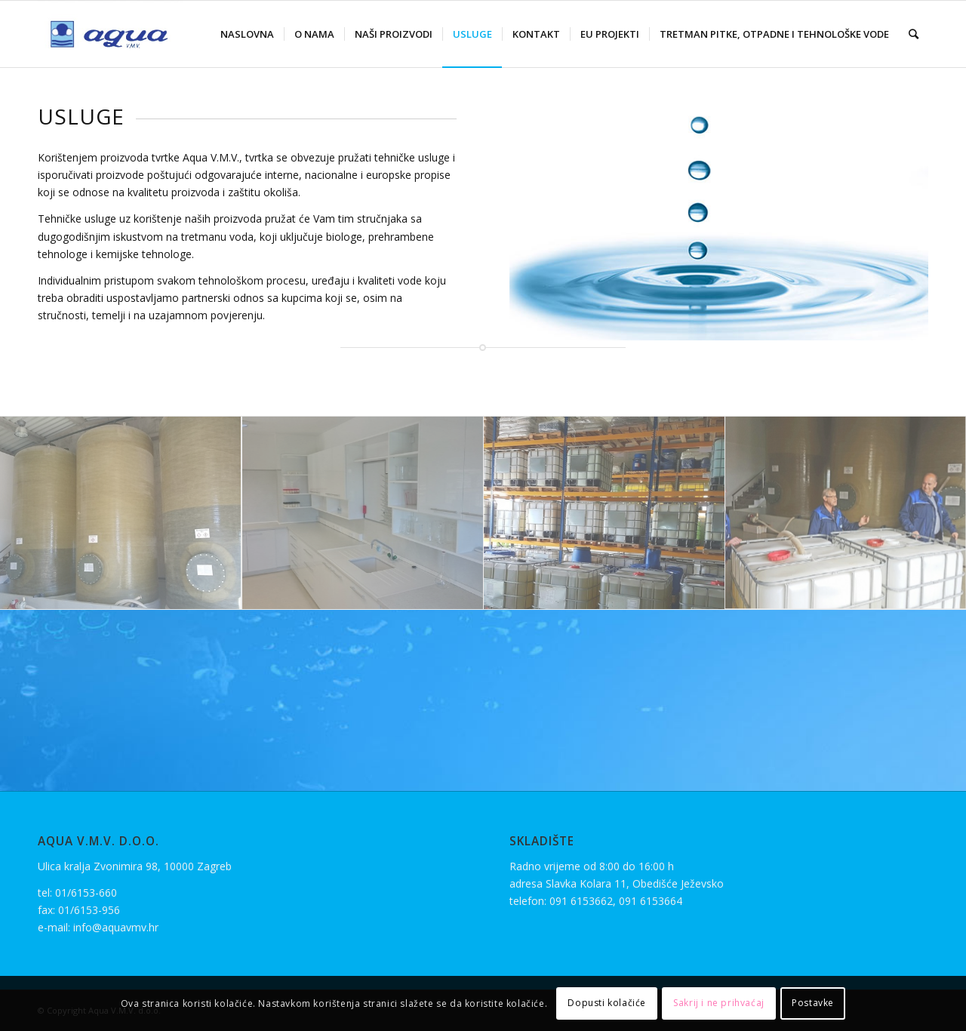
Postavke (813, 1002)
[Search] (913, 34)
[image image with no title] (121, 513)
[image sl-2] (603, 513)
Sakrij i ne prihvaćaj (718, 1002)
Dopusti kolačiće (607, 1002)
